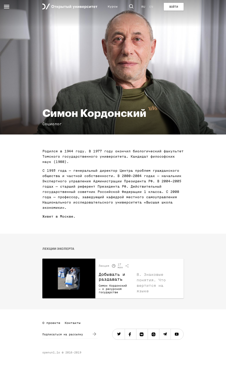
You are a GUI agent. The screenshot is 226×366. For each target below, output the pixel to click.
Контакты (73, 323)
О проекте (51, 323)
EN (151, 6)
